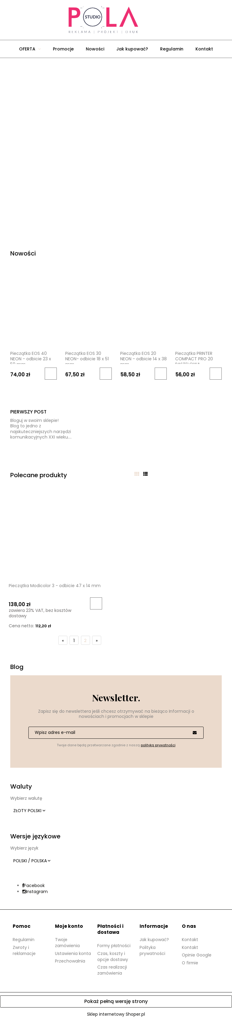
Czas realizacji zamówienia (112, 968)
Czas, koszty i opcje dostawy (112, 954)
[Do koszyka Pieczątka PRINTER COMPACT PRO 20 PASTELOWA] (216, 374)
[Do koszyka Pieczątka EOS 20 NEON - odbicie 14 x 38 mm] (161, 374)
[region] (116, 146)
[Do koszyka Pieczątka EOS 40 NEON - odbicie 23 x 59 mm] (51, 374)
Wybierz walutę (26, 796)
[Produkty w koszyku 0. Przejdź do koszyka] (158, 20)
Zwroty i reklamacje (24, 948)
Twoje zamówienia (67, 940)
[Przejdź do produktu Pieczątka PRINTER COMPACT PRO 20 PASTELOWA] (198, 314)
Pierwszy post (28, 412)
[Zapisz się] (194, 731)
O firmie (190, 961)
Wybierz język (24, 846)
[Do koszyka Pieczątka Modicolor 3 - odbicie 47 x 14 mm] (71, 601)
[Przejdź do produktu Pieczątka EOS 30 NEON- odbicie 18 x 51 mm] (88, 314)
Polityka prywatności (152, 948)
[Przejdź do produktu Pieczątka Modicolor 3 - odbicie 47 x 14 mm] (43, 534)
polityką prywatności (158, 743)
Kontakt (190, 937)
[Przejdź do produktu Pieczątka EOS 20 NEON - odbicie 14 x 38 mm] (143, 314)
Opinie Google (197, 953)
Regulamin (24, 937)
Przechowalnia (70, 959)
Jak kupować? (154, 937)
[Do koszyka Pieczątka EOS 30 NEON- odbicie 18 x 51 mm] (106, 374)
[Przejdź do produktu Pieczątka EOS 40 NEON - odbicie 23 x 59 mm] (33, 314)
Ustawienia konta (73, 951)
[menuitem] (30, 49)
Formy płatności (114, 943)
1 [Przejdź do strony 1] (74, 638)
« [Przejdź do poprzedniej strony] (63, 638)
